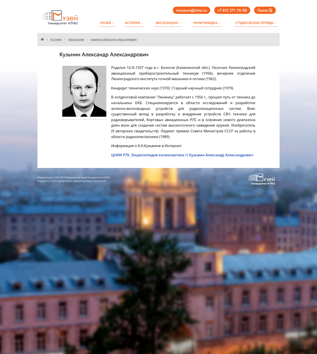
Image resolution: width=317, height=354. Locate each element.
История (132, 23)
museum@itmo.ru (191, 11)
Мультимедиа (205, 23)
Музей (105, 23)
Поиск (265, 10)
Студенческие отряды (254, 23)
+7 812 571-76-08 (232, 11)
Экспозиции (166, 23)
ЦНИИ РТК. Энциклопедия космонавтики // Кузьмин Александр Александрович (182, 155)
